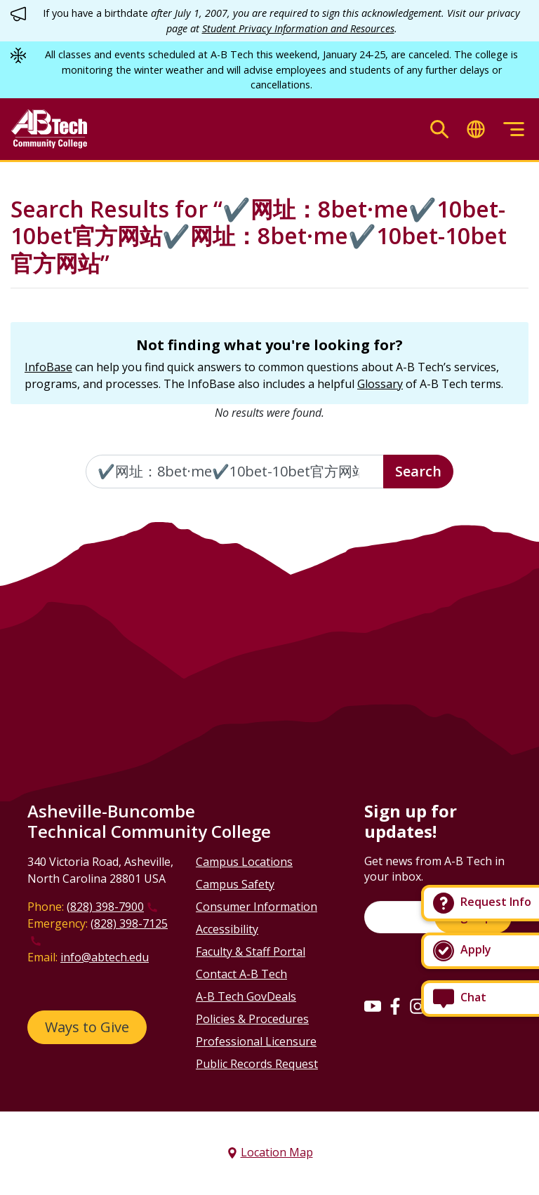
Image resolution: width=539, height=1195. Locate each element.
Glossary (380, 384)
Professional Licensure (256, 1041)
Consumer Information (256, 906)
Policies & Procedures (252, 1019)
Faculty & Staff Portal (250, 951)
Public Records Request (257, 1064)
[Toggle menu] (513, 129)
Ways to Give (87, 1026)
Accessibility (227, 929)
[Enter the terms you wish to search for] (235, 471)
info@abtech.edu (104, 957)
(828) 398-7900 (105, 906)
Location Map (277, 1152)
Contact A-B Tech (241, 974)
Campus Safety (235, 884)
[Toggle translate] (476, 129)
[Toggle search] (439, 129)
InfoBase (48, 367)
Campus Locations (244, 861)
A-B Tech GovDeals (246, 996)
